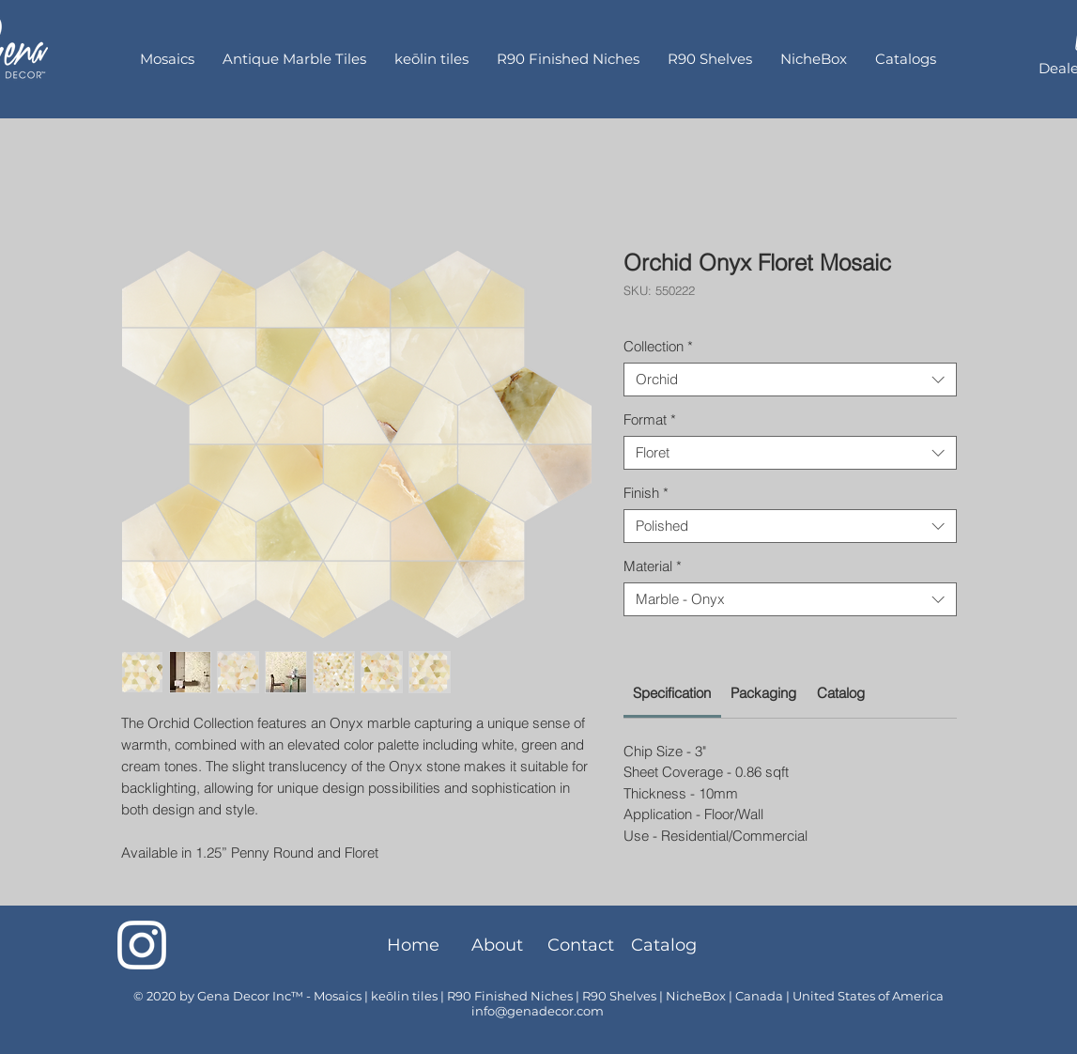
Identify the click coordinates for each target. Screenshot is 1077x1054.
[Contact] (581, 945)
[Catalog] (664, 945)
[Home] (413, 945)
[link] (672, 693)
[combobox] (790, 379)
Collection (658, 346)
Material (652, 566)
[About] (497, 945)
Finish (646, 493)
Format (649, 419)
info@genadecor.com (537, 1010)
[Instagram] (142, 945)
